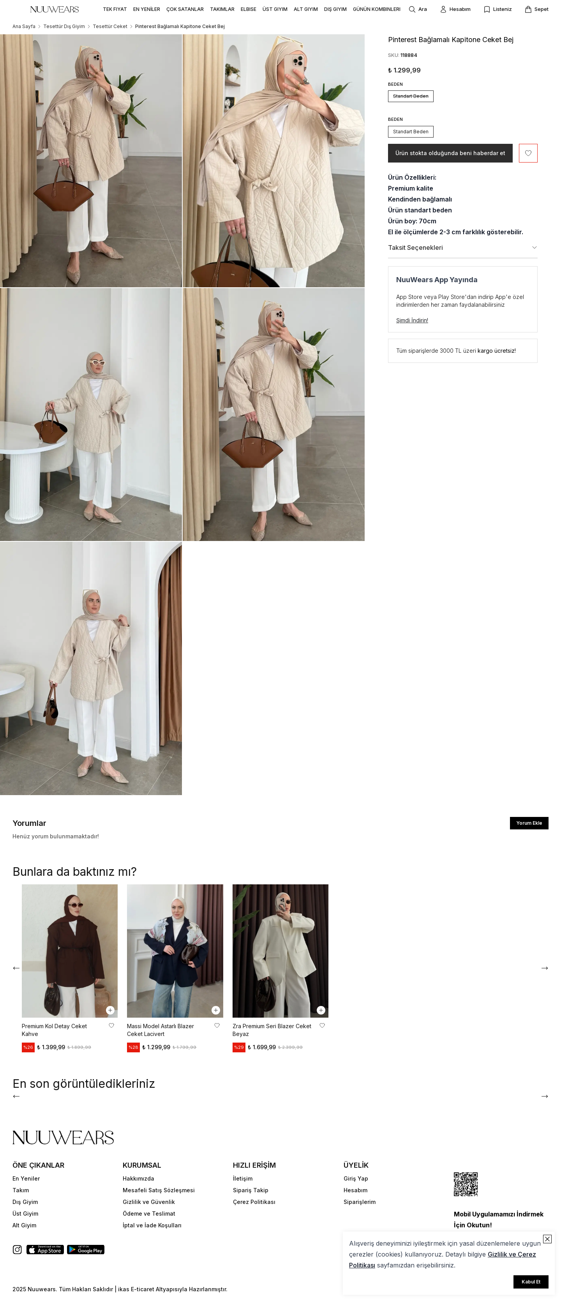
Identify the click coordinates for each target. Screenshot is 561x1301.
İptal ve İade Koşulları (152, 1225)
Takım (20, 1190)
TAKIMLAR (222, 9)
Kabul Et (531, 1282)
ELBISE (248, 9)
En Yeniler (26, 1178)
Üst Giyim (25, 1213)
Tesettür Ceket (110, 26)
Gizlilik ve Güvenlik (149, 1201)
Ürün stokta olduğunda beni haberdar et (450, 153)
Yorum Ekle (529, 823)
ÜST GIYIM (275, 9)
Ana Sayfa (23, 26)
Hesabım (355, 1190)
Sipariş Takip (250, 1190)
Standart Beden (411, 96)
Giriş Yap (356, 1178)
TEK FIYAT (115, 9)
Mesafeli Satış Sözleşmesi (159, 1190)
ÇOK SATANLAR (185, 9)
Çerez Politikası (254, 1201)
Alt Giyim (24, 1225)
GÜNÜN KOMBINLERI (376, 9)
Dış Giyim (25, 1201)
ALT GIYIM (306, 9)
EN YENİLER (146, 9)
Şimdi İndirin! (412, 320)
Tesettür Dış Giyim (64, 26)
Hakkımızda (138, 1178)
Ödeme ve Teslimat (149, 1213)
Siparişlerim (360, 1201)
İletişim (242, 1178)
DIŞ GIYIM (335, 9)
